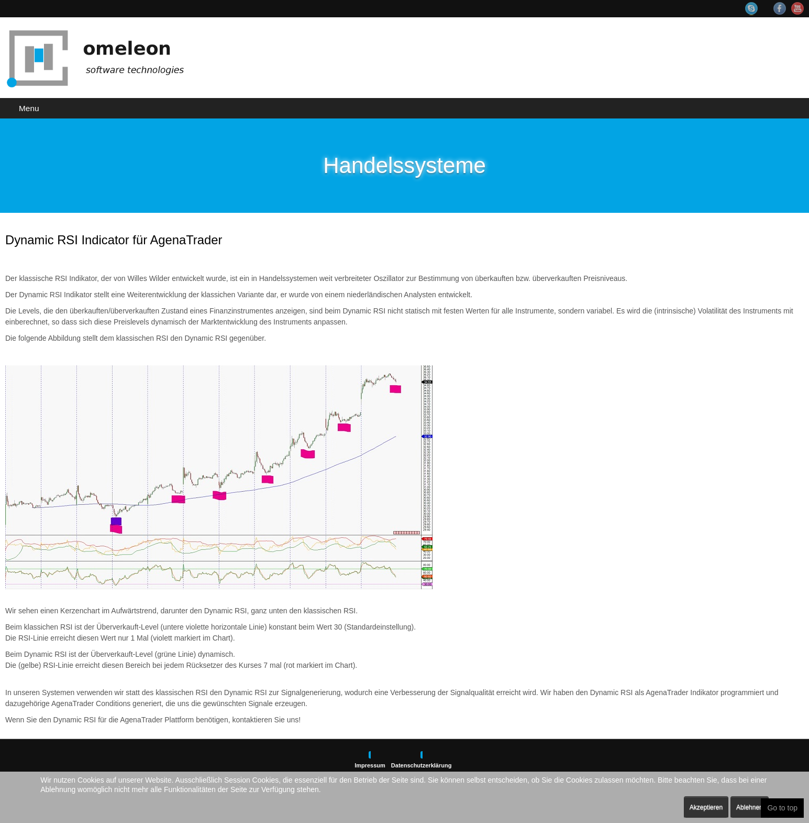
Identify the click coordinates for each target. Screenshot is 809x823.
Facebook (779, 8)
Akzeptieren (706, 807)
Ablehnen (749, 807)
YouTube (797, 8)
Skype (756, 8)
